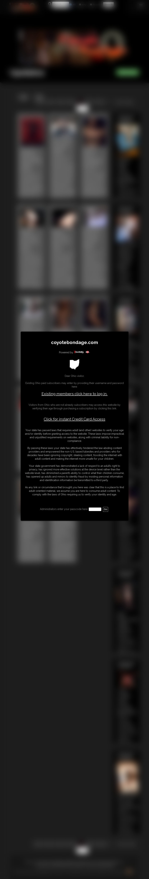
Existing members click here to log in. (75, 393)
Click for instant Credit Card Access (74, 419)
